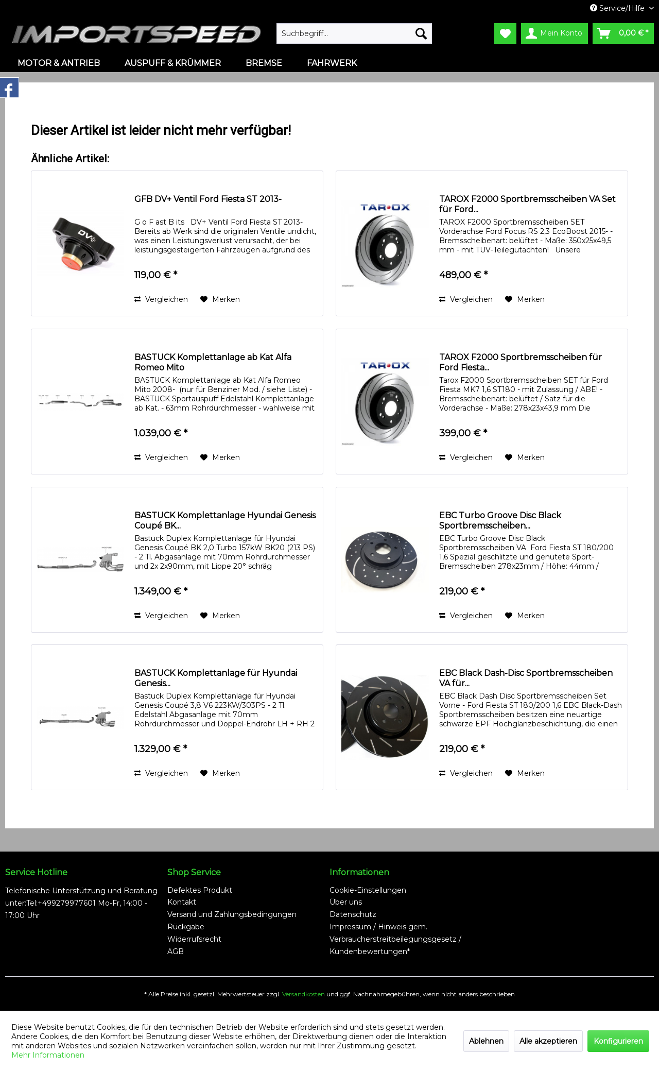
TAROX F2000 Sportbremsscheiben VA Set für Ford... (527, 204)
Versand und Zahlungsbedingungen (232, 914)
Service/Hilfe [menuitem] (618, 8)
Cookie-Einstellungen (368, 890)
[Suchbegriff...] (354, 33)
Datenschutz (353, 914)
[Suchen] (421, 33)
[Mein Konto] (554, 33)
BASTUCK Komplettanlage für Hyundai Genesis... (215, 678)
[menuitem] (354, 33)
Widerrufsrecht (194, 939)
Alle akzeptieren (548, 1041)
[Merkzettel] (505, 33)
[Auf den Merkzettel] (220, 299)
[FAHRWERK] (332, 63)
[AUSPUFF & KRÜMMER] (172, 63)
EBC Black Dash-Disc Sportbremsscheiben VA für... (526, 678)
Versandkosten (303, 994)
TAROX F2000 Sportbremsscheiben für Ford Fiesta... (520, 362)
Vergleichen (161, 299)
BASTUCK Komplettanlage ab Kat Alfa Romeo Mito (212, 362)
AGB (175, 951)
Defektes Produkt (199, 890)
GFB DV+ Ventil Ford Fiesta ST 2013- (208, 199)
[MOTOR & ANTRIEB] (58, 63)
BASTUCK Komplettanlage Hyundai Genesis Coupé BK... (225, 521)
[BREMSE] (263, 63)
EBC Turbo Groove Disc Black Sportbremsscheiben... (500, 521)
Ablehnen (486, 1041)
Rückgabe (185, 926)
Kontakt (181, 902)
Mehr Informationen (47, 1055)
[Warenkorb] (623, 33)
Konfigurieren (618, 1041)
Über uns (346, 902)
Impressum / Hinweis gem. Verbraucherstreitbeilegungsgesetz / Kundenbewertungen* (395, 939)
